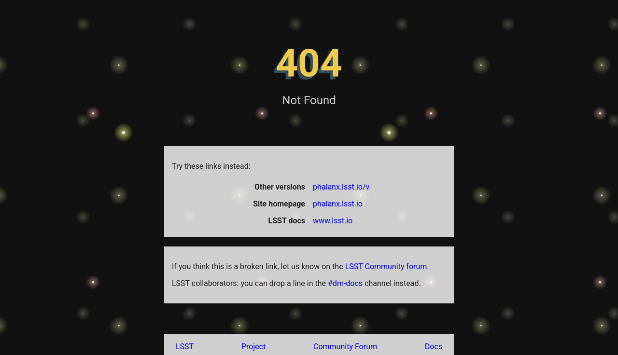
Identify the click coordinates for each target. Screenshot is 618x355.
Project (253, 346)
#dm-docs (345, 283)
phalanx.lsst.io (338, 203)
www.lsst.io (332, 220)
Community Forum (345, 346)
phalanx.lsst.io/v (341, 186)
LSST (185, 346)
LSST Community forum (386, 266)
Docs (433, 346)
